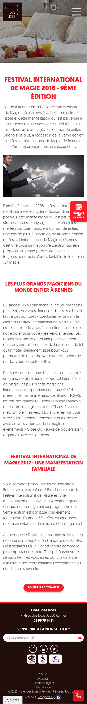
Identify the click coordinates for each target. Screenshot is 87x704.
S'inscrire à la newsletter (43, 629)
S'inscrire (80, 637)
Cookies (14, 638)
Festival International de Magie (28, 496)
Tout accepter (43, 684)
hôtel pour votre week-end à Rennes (43, 334)
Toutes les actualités (43, 587)
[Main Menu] (76, 12)
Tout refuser (43, 692)
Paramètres (43, 700)
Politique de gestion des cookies (27, 674)
